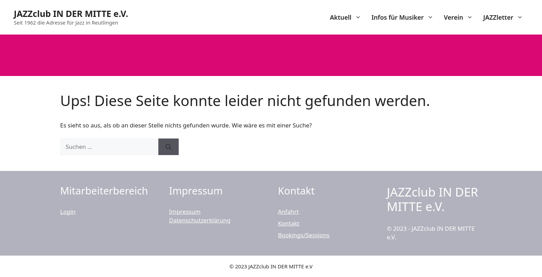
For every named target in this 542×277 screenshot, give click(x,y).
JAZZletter (505, 17)
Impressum (184, 212)
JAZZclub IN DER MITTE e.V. (71, 13)
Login (68, 212)
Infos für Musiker (405, 17)
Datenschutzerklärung (200, 220)
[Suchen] (168, 146)
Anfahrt (288, 212)
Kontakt (288, 223)
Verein (461, 17)
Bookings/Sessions (303, 235)
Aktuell (348, 17)
